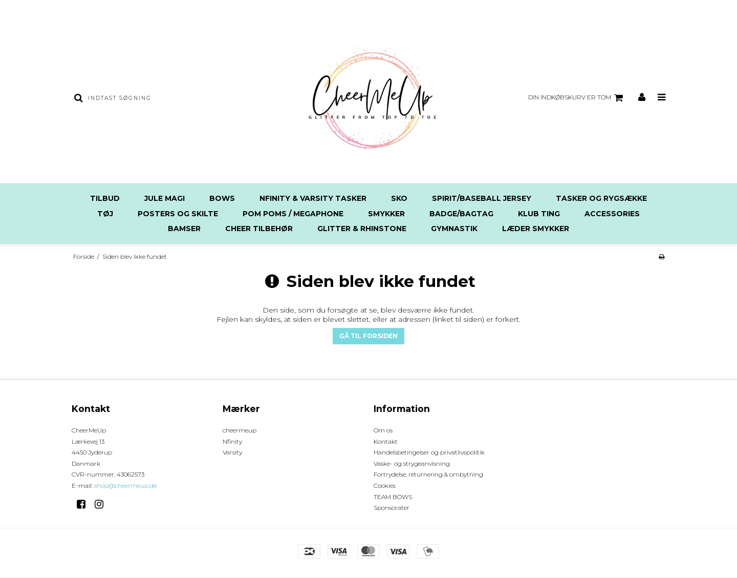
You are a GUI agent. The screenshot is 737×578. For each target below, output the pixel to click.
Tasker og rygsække (601, 198)
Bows (222, 198)
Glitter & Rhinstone (361, 228)
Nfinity (232, 441)
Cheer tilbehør (259, 228)
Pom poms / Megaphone (293, 213)
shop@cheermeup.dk (125, 485)
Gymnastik (454, 228)
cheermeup (239, 430)
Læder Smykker (535, 228)
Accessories (612, 213)
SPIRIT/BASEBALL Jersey (481, 198)
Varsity (232, 452)
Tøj (105, 213)
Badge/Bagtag (461, 213)
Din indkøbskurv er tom (577, 97)
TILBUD (105, 198)
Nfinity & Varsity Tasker (312, 198)
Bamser (184, 228)
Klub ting (539, 213)
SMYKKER (386, 213)
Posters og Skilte (178, 213)
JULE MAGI (164, 198)
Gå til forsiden (368, 336)
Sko (399, 198)
